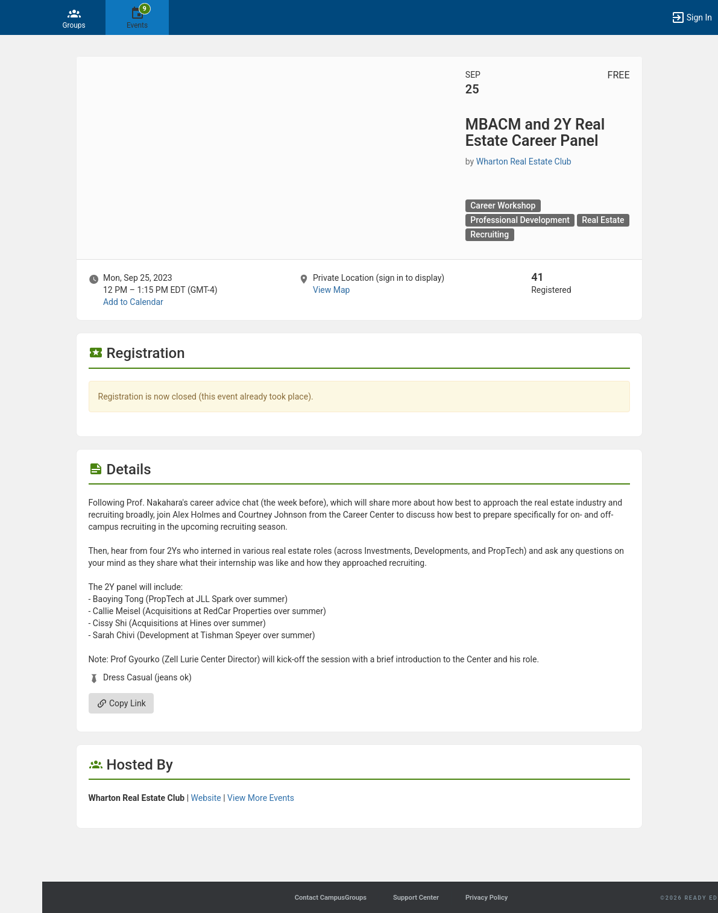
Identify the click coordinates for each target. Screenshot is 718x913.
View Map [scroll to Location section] (331, 290)
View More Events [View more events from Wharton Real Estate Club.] (260, 798)
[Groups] (73, 17)
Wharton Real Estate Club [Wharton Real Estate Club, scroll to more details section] (524, 161)
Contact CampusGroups (331, 898)
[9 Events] (137, 17)
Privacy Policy (486, 898)
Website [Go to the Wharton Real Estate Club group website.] (206, 798)
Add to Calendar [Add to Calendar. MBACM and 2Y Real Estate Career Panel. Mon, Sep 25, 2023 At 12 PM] (133, 302)
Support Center (416, 898)
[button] (15, 17)
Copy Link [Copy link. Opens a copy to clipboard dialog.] (121, 703)
